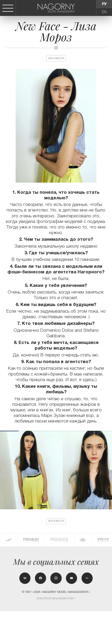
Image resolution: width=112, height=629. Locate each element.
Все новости (56, 62)
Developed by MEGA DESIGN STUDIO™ (56, 616)
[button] (109, 477)
